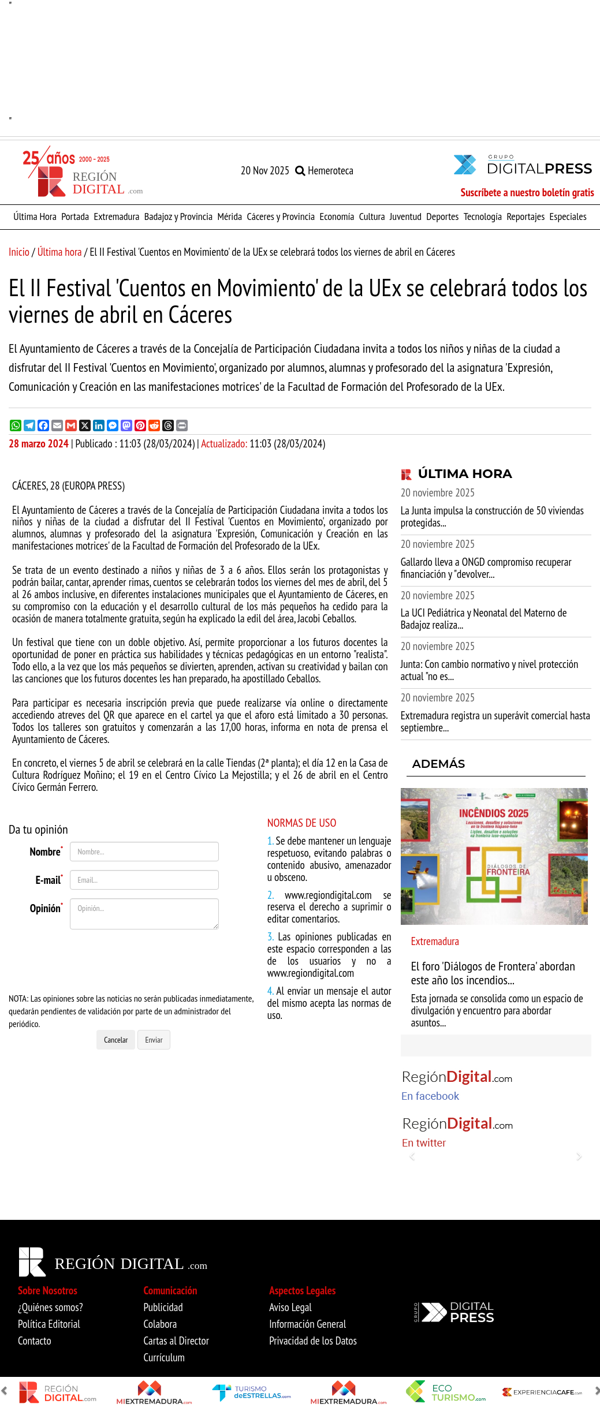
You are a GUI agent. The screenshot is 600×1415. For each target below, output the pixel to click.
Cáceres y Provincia (281, 216)
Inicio (19, 252)
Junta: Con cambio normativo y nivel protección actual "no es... (490, 670)
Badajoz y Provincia (178, 216)
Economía (336, 216)
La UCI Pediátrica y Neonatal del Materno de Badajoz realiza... (484, 619)
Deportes (442, 216)
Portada (75, 216)
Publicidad (163, 1307)
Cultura (372, 216)
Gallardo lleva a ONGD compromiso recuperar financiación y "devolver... (486, 568)
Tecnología (483, 216)
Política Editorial (49, 1324)
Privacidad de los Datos (313, 1340)
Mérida (229, 216)
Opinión (47, 906)
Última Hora (35, 216)
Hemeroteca (324, 170)
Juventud (406, 216)
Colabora (160, 1324)
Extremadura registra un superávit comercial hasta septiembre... (495, 721)
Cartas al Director (176, 1340)
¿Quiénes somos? (50, 1307)
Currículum (164, 1357)
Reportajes (525, 216)
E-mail (50, 878)
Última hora (60, 252)
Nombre (46, 850)
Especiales (568, 216)
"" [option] (300, 64)
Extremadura (116, 216)
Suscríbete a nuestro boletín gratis (527, 192)
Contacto (34, 1340)
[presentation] (135, 960)
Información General (307, 1324)
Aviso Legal (290, 1307)
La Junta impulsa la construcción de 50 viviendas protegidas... (492, 516)
